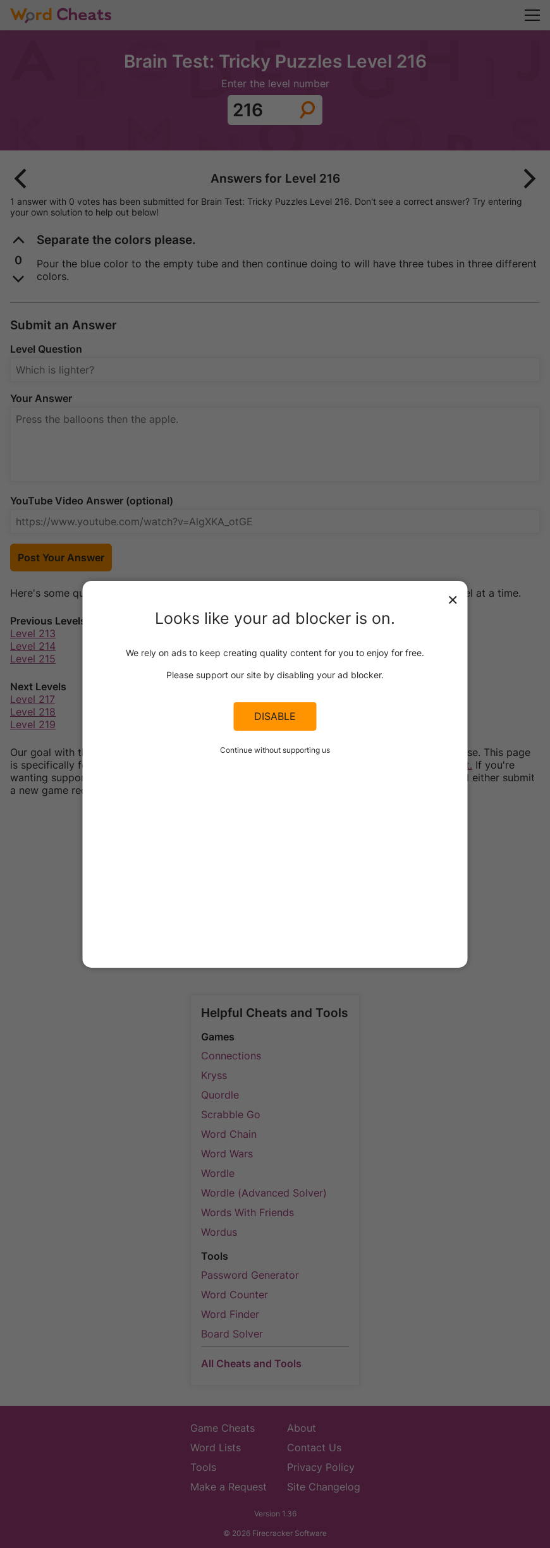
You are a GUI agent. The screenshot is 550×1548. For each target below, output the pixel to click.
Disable (275, 716)
